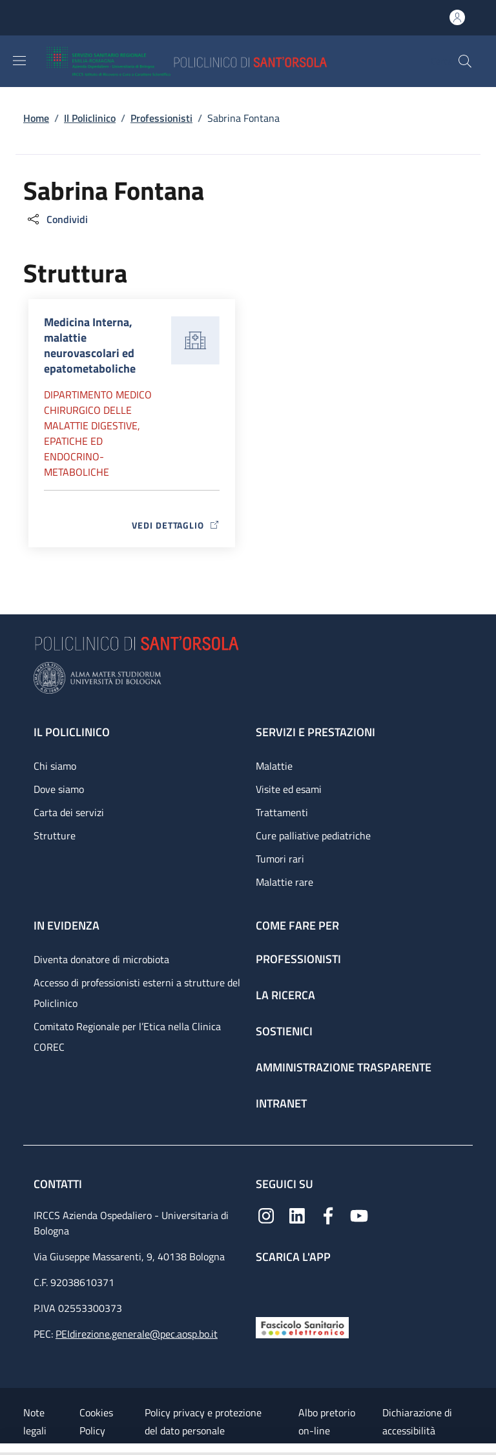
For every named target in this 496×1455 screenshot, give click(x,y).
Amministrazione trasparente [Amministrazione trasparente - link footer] (343, 1067)
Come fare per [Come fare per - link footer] (297, 925)
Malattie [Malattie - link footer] (274, 766)
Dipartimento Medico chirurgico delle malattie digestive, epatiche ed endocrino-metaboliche (98, 433)
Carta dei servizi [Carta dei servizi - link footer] (69, 812)
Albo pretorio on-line (326, 1421)
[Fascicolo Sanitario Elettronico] (302, 1326)
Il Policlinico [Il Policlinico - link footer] (72, 732)
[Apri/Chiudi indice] (6, 1449)
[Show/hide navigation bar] (19, 60)
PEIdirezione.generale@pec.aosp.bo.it (137, 1334)
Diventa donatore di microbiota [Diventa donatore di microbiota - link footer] (101, 959)
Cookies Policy (96, 1421)
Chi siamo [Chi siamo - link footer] (55, 766)
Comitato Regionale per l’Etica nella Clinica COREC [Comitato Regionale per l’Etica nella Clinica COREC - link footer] (127, 1037)
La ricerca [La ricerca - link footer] (285, 995)
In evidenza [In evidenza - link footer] (66, 925)
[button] (465, 61)
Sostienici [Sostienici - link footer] (284, 1031)
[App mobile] (266, 1287)
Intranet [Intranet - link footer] (281, 1103)
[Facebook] (328, 1214)
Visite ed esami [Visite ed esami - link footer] (289, 789)
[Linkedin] (297, 1214)
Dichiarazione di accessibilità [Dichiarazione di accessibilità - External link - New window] (417, 1421)
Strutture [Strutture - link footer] (55, 835)
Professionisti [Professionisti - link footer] (298, 959)
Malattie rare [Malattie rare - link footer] (284, 882)
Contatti (59, 1184)
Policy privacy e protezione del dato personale (203, 1421)
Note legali (34, 1421)
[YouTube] (359, 1214)
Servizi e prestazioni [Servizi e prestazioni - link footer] (315, 732)
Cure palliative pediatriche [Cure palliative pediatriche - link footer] (313, 835)
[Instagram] (266, 1214)
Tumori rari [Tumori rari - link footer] (280, 858)
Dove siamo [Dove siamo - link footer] (59, 789)
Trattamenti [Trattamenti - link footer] (282, 812)
